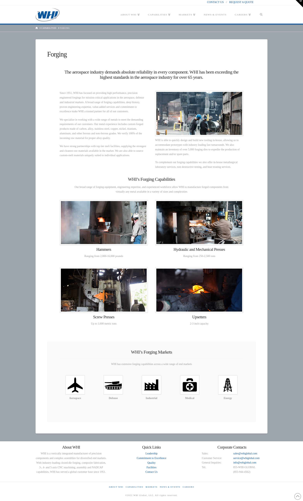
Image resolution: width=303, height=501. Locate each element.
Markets (151, 487)
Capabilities (134, 487)
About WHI (116, 487)
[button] (299, 3)
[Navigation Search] (261, 16)
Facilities (151, 467)
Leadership (151, 453)
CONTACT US (215, 2)
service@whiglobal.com (246, 458)
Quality (151, 462)
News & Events (170, 487)
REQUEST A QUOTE (241, 2)
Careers (188, 487)
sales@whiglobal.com (245, 453)
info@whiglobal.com (244, 462)
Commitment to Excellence (151, 458)
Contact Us (152, 471)
